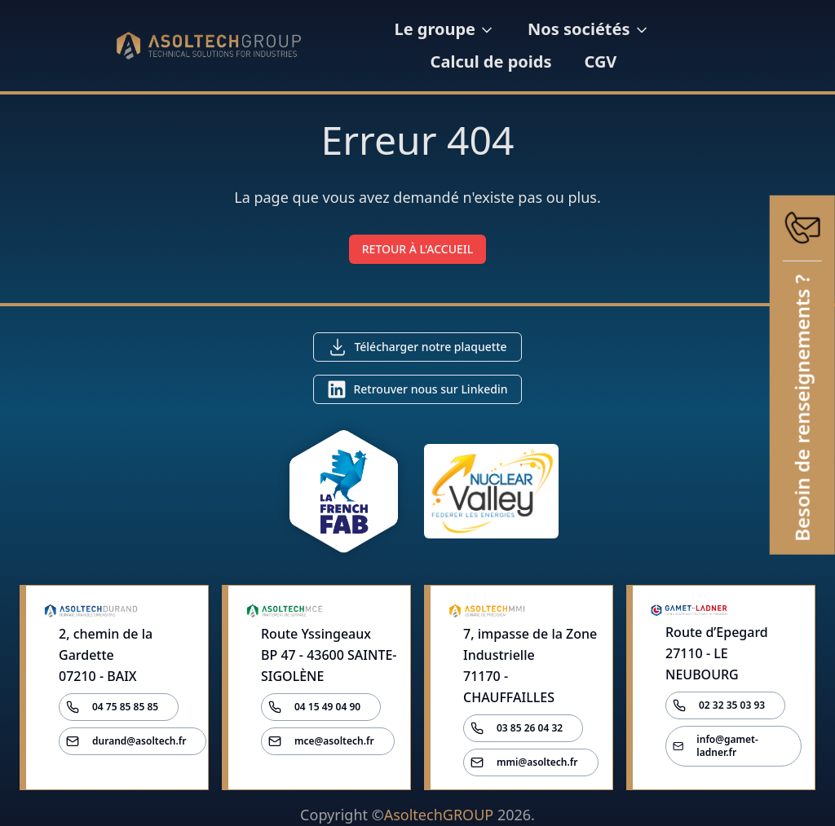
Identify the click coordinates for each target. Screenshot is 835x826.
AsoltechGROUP (438, 814)
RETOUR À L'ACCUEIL (418, 249)
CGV (600, 61)
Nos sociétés (588, 29)
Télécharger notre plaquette (430, 346)
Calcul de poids (491, 61)
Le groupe (444, 29)
